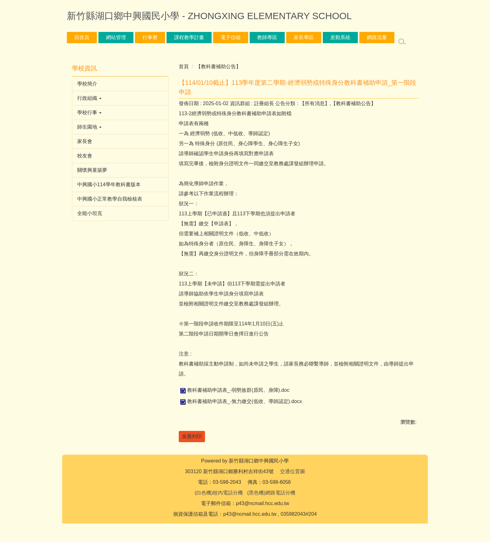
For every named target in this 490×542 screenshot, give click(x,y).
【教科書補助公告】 (218, 66)
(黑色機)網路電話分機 (271, 511)
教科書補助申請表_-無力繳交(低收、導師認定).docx (240, 401)
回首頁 (81, 37)
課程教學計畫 (189, 37)
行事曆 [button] (150, 37)
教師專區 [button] (267, 37)
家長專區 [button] (304, 37)
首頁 (184, 66)
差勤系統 (340, 37)
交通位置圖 (292, 490)
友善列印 (192, 436)
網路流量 (377, 37)
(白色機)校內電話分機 (219, 511)
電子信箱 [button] (231, 37)
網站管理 (116, 37)
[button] (120, 98)
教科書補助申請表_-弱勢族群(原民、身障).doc (234, 390)
